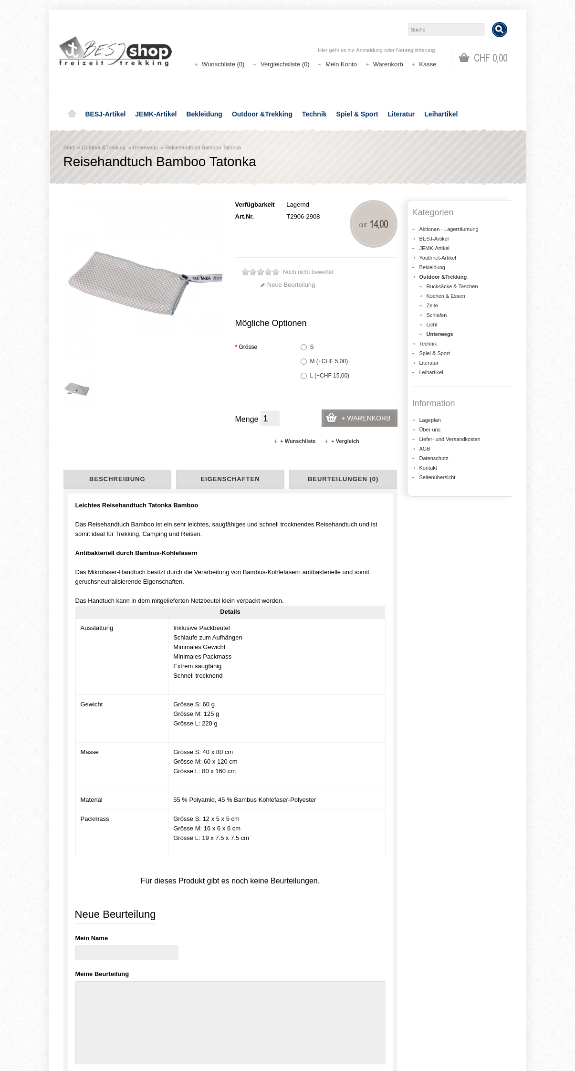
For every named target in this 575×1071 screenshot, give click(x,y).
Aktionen (197, 1001)
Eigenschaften (230, 479)
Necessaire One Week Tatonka (187, 751)
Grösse (246, 347)
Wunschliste (316, 1020)
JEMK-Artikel (156, 114)
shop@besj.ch (254, 920)
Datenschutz (434, 458)
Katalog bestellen (438, 1011)
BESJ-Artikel (105, 114)
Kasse (427, 64)
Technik (314, 114)
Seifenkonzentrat (101, 746)
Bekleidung (204, 114)
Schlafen (437, 315)
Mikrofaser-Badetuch (95, 810)
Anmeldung (369, 50)
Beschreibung (117, 479)
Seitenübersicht (437, 477)
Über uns (430, 429)
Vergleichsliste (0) (285, 64)
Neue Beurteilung (287, 284)
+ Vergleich (341, 441)
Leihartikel (441, 114)
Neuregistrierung (415, 50)
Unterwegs (145, 147)
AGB (424, 449)
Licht (432, 324)
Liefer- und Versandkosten (450, 439)
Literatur (401, 114)
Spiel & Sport (357, 114)
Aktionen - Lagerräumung (449, 229)
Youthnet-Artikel (437, 258)
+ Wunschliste (294, 441)
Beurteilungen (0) (343, 479)
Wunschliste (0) (223, 64)
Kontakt (428, 468)
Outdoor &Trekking (262, 114)
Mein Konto (341, 64)
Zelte (432, 305)
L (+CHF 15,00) (325, 375)
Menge (247, 419)
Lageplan (430, 420)
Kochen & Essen (446, 296)
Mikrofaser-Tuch (156, 810)
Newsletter (314, 1030)
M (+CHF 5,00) (324, 361)
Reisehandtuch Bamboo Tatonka (203, 147)
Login (307, 1001)
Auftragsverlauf (320, 1011)
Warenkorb (388, 64)
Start (68, 147)
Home (72, 114)
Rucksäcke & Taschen (452, 286)
